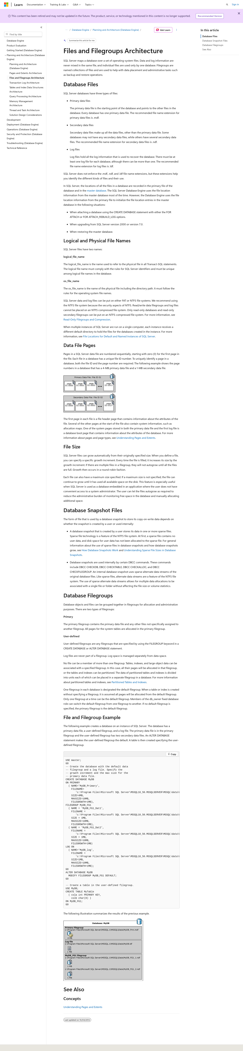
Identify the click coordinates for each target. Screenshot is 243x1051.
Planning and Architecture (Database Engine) (116, 29)
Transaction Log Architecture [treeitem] (24, 82)
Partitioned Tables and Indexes (129, 682)
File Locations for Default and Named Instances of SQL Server (119, 336)
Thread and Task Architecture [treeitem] (24, 110)
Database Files (209, 36)
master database (96, 190)
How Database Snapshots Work (100, 550)
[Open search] (227, 5)
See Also (206, 49)
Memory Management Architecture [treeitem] (21, 103)
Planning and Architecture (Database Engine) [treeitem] (22, 66)
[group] (121, 832)
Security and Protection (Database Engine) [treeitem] (24, 136)
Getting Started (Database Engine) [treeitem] (24, 50)
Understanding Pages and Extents (135, 437)
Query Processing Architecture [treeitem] (25, 96)
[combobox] (23, 34)
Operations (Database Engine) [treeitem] (22, 129)
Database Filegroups (212, 45)
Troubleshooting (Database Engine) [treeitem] (25, 143)
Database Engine (80, 29)
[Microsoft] (6, 4)
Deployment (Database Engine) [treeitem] (23, 124)
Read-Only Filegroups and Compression (86, 319)
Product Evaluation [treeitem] (16, 45)
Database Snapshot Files (214, 40)
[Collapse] (41, 27)
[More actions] (177, 30)
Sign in (235, 4)
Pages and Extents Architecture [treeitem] (25, 73)
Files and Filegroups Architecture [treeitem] (26, 77)
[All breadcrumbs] (66, 30)
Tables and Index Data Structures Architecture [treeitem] (26, 89)
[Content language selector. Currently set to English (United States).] (19, 1046)
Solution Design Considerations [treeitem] (25, 114)
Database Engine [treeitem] (15, 40)
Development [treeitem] (14, 119)
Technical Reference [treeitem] (17, 148)
